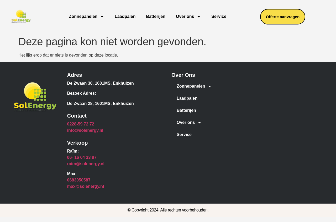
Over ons (188, 16)
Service (218, 16)
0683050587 (79, 180)
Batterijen (155, 16)
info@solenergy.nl (85, 130)
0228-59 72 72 (80, 124)
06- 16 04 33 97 (82, 157)
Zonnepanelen (86, 16)
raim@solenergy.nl (85, 164)
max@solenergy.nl (85, 186)
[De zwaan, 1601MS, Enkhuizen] (284, 111)
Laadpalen (125, 16)
